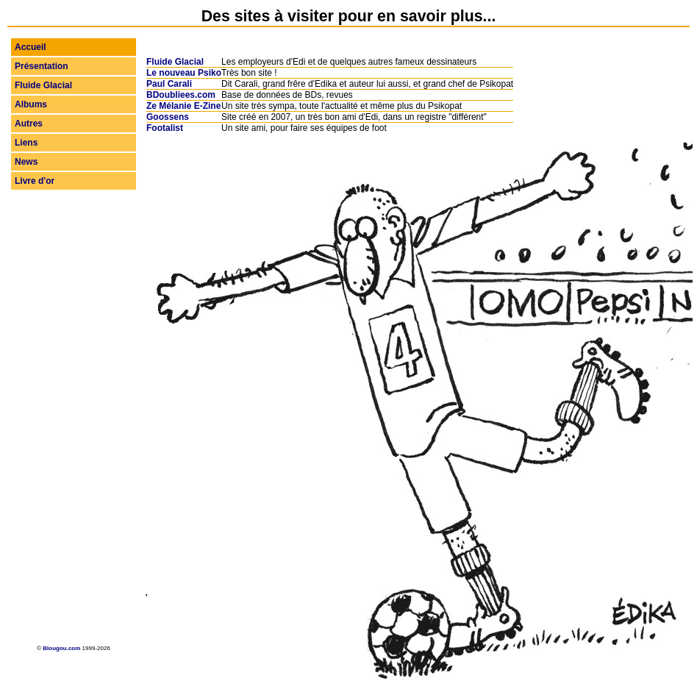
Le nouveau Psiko (183, 73)
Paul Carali (169, 84)
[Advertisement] (73, 415)
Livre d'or (34, 181)
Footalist (164, 128)
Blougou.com (61, 648)
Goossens (167, 117)
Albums (31, 104)
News (26, 162)
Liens (26, 143)
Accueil (30, 47)
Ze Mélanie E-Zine (183, 106)
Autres (29, 123)
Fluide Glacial (43, 85)
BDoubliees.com (180, 95)
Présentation (41, 66)
